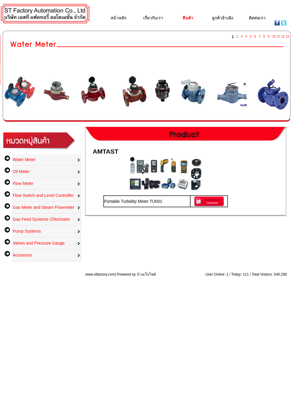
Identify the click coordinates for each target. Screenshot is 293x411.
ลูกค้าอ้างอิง (222, 18)
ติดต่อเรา (257, 18)
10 (273, 35)
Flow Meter (23, 183)
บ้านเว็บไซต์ (146, 274)
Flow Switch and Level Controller (43, 195)
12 (282, 35)
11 (278, 35)
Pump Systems (27, 231)
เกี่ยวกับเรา (153, 18)
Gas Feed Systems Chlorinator (41, 219)
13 (287, 35)
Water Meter (24, 159)
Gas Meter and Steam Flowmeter (43, 207)
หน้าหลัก (118, 18)
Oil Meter (21, 171)
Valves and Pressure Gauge (39, 243)
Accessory (22, 255)
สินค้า (187, 18)
